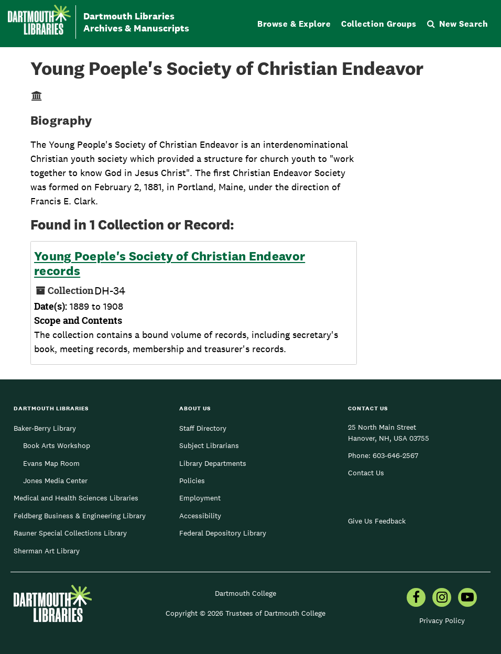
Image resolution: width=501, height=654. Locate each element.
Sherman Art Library (47, 550)
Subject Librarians (209, 445)
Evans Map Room (51, 463)
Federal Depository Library (222, 533)
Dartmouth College (245, 593)
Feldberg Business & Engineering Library (80, 515)
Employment (200, 498)
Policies (192, 480)
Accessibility (200, 515)
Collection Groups (379, 23)
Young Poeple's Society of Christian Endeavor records (169, 263)
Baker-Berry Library (45, 428)
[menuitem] (416, 598)
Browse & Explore (294, 23)
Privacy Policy (442, 620)
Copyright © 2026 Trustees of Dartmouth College (245, 613)
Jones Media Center (55, 480)
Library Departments (212, 463)
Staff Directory (202, 428)
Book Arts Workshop (56, 445)
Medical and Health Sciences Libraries (76, 498)
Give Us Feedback (377, 521)
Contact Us (366, 472)
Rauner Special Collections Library (70, 533)
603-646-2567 (395, 455)
